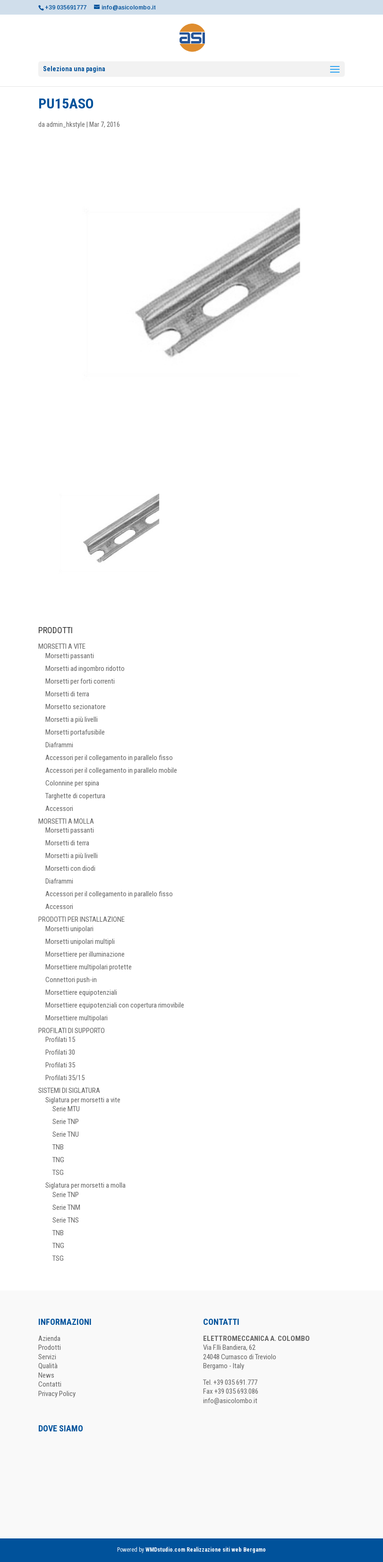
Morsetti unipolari (69, 929)
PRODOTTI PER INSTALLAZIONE (81, 919)
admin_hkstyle (65, 124)
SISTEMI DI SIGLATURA (69, 1090)
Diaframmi (59, 745)
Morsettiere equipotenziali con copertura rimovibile (114, 1005)
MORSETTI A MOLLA (66, 821)
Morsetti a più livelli (71, 719)
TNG (58, 1160)
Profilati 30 (60, 1052)
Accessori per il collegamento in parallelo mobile (111, 770)
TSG (58, 1172)
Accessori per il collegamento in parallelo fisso (109, 757)
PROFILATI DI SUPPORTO (71, 1030)
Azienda (49, 1338)
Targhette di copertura (75, 796)
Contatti (49, 1384)
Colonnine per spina (72, 783)
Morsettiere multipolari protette (88, 967)
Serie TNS (65, 1220)
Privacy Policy (57, 1393)
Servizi (47, 1357)
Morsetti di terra (67, 694)
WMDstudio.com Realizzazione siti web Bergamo (205, 1549)
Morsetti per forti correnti (80, 681)
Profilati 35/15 (65, 1078)
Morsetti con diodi (70, 868)
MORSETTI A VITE (61, 646)
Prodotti (49, 1347)
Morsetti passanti (69, 656)
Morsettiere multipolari (76, 1018)
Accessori (59, 808)
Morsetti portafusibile (75, 732)
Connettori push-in (71, 979)
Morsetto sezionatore (75, 706)
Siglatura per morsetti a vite (82, 1100)
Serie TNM (66, 1207)
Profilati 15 (60, 1039)
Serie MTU (66, 1109)
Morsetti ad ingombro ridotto (85, 668)
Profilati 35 (60, 1065)
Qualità (48, 1366)
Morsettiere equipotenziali (81, 992)
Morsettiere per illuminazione (85, 954)
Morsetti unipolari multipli (80, 941)
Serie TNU (65, 1134)
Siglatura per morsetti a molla (85, 1185)
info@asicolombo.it (230, 1401)
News (46, 1375)
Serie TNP (65, 1121)
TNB (58, 1147)
